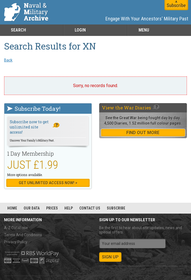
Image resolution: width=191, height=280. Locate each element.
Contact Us (89, 208)
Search (18, 30)
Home (12, 208)
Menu (144, 30)
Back (8, 60)
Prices (52, 208)
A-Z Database (16, 228)
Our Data (32, 208)
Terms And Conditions (23, 235)
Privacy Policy (15, 242)
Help (68, 208)
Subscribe (116, 208)
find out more (142, 132)
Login (80, 30)
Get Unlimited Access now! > (48, 183)
